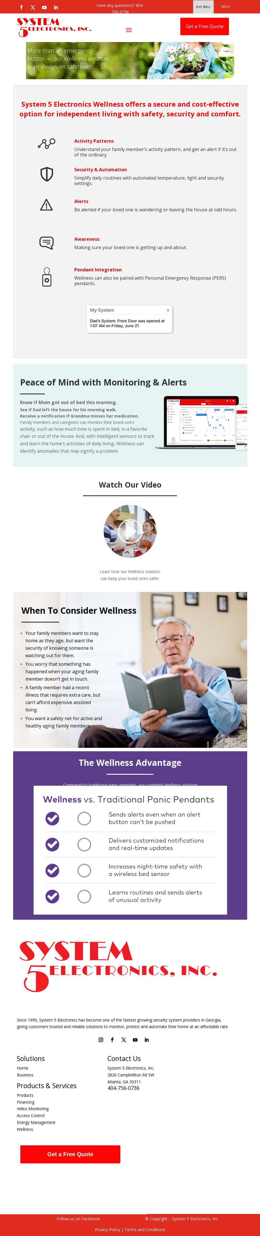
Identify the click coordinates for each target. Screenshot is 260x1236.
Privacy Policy (107, 1229)
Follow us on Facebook (78, 1218)
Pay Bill (203, 7)
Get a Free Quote (204, 26)
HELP (225, 7)
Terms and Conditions (144, 1229)
